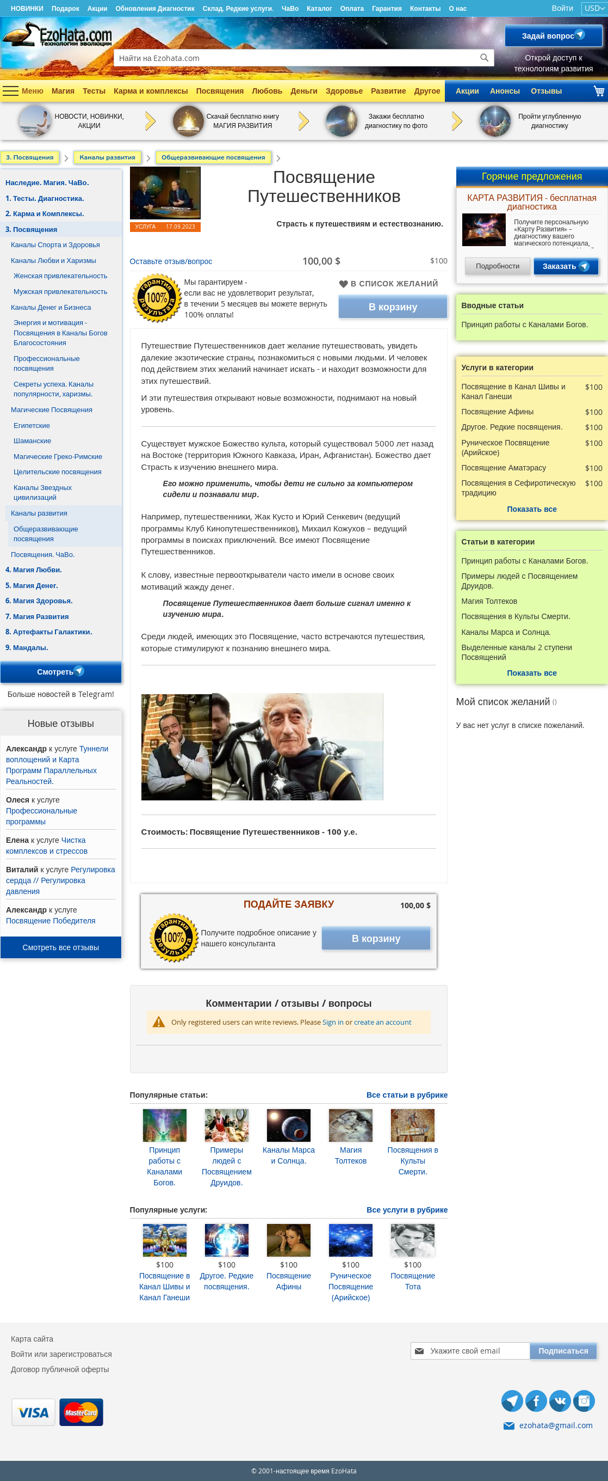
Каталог (319, 8)
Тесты (94, 90)
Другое (427, 90)
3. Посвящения (31, 229)
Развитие (388, 90)
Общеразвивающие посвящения (46, 534)
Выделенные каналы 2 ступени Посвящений (517, 652)
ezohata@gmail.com (556, 1425)
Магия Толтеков (351, 1155)
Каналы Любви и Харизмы (53, 260)
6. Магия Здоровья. (39, 600)
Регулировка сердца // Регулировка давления (60, 880)
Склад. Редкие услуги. (238, 8)
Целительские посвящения (58, 471)
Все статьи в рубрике (407, 1095)
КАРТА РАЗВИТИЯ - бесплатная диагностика (532, 202)
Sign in (333, 1022)
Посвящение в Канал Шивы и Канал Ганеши (164, 1286)
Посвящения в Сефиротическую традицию (519, 488)
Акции (98, 8)
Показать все (532, 509)
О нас (458, 8)
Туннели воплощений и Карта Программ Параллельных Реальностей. (57, 764)
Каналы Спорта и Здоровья (55, 244)
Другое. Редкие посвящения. (227, 1281)
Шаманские (32, 440)
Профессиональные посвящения (47, 363)
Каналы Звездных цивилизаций (43, 492)
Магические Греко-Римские (58, 456)
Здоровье (344, 90)
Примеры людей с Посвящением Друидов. (227, 1166)
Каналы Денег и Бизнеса (51, 307)
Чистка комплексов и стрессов (47, 845)
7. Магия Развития (37, 616)
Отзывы (546, 90)
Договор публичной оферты (60, 1369)
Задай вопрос (553, 35)
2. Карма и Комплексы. (44, 213)
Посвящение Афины (288, 1281)
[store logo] (57, 34)
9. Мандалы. (26, 647)
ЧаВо (290, 8)
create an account (383, 1022)
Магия (63, 90)
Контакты (425, 8)
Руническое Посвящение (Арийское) (350, 1286)
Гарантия (387, 8)
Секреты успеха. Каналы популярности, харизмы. (54, 389)
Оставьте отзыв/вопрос (171, 261)
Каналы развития (39, 513)
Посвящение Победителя (51, 920)
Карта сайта (32, 1338)
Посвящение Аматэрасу (504, 468)
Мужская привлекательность (61, 291)
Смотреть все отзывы (61, 947)
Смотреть (60, 672)
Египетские (32, 425)
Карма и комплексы (151, 90)
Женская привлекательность (60, 275)
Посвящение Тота (412, 1281)
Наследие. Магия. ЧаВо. (47, 182)
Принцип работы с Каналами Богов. (164, 1166)
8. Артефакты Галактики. (48, 632)
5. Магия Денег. (31, 585)
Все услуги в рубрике (407, 1209)
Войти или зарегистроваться (61, 1354)
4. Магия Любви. (33, 569)
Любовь (267, 90)
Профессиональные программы (41, 816)
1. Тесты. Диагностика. (44, 198)
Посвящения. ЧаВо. (43, 554)
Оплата (352, 8)
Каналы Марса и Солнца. (289, 1155)
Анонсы (505, 90)
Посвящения (220, 90)
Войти (562, 8)
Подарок (65, 8)
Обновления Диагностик (154, 8)
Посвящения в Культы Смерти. (413, 1161)
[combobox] (304, 57)
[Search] (484, 57)
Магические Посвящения (51, 409)
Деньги (303, 90)
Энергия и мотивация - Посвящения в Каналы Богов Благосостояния (61, 332)
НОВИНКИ (27, 8)
